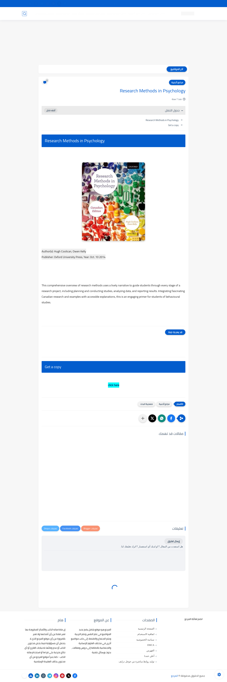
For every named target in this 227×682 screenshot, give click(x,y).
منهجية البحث (146, 404)
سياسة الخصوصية (145, 639)
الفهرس (150, 650)
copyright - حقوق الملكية (105, 4)
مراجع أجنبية (63, 13)
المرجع (174, 675)
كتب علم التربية (136, 13)
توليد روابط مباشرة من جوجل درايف (136, 661)
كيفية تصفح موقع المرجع (177, 4)
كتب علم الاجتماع (116, 13)
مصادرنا (148, 4)
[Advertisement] (113, 42)
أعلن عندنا (149, 656)
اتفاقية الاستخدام (145, 634)
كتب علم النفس (156, 13)
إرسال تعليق (174, 541)
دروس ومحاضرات (44, 13)
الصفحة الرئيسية (146, 628)
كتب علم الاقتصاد (95, 13)
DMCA (150, 645)
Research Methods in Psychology (162, 120)
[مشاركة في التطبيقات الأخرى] (143, 418)
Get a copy (173, 125)
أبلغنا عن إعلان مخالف (131, 4)
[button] (171, 418)
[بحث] (24, 13)
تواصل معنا (198, 4)
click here (113, 385)
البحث (159, 4)
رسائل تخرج (78, 13)
